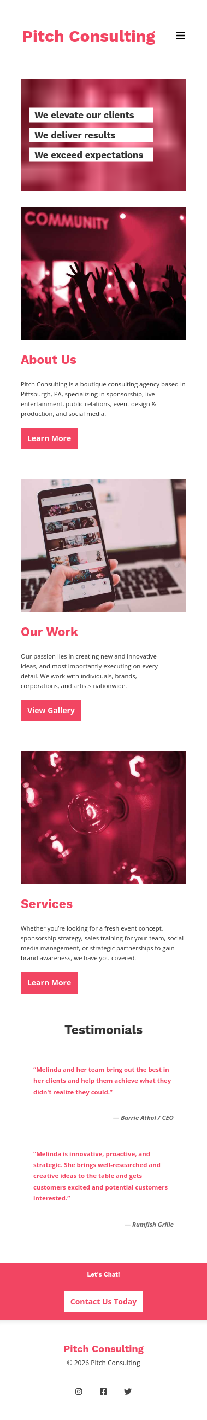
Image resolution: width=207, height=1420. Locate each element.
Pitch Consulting (88, 35)
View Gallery (51, 710)
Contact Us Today (103, 1301)
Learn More (49, 438)
